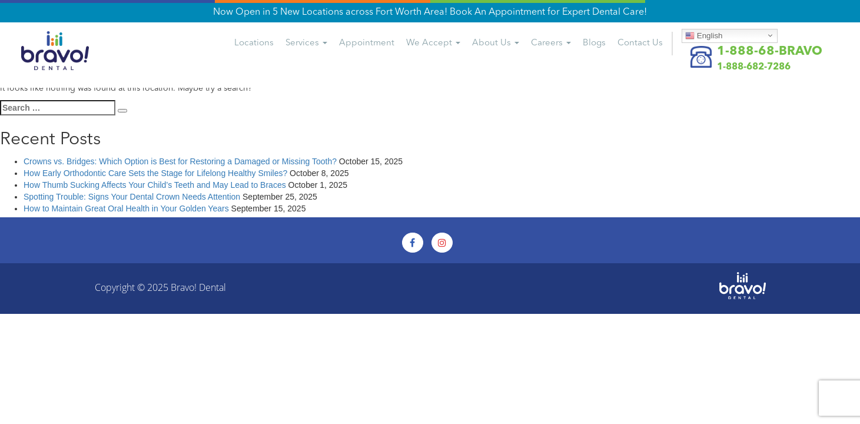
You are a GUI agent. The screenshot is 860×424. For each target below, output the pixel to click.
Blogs (594, 43)
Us (640, 43)
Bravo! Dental (198, 287)
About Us (495, 43)
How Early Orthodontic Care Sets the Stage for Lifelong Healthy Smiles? (155, 173)
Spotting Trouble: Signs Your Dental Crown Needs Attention (132, 196)
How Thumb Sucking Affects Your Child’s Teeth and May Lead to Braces (155, 185)
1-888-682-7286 (754, 67)
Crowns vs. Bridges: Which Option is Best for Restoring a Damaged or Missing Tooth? (180, 161)
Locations (254, 43)
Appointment (366, 43)
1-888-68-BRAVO (769, 51)
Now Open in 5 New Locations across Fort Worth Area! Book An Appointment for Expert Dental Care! (430, 12)
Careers (551, 43)
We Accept (433, 43)
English (703, 35)
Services (306, 43)
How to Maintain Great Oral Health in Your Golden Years (126, 208)
